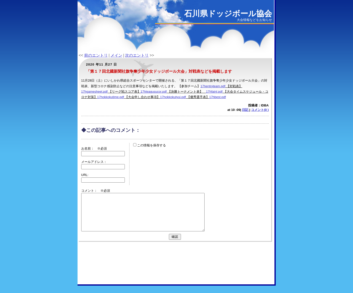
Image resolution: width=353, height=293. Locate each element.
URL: (85, 175)
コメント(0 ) (260, 110)
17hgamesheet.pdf (94, 91)
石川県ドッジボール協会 (228, 13)
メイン (116, 55)
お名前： (89, 148)
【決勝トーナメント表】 (186, 91)
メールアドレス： (94, 162)
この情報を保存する (149, 145)
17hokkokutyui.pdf (173, 97)
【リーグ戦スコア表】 (124, 91)
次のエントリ (137, 55)
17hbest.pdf (217, 97)
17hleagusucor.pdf (154, 91)
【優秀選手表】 (197, 97)
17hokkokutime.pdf (110, 97)
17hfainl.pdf (214, 91)
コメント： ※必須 (95, 190)
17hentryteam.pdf (212, 86)
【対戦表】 (233, 86)
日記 (245, 110)
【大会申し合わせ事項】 (142, 97)
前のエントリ (96, 55)
